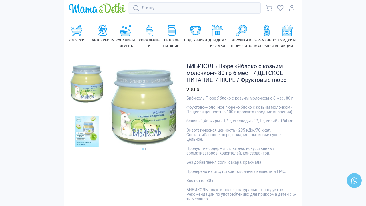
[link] (97, 8)
